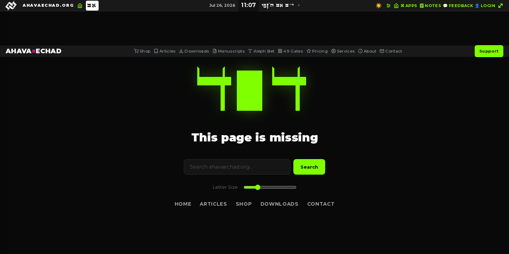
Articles (165, 51)
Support (489, 51)
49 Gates (290, 51)
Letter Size (225, 187)
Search (309, 167)
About (367, 51)
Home (183, 204)
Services (343, 51)
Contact (391, 51)
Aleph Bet (261, 51)
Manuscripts (228, 51)
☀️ (378, 5)
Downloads (194, 51)
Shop (142, 51)
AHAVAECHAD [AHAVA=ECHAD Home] (34, 51)
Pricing (317, 51)
